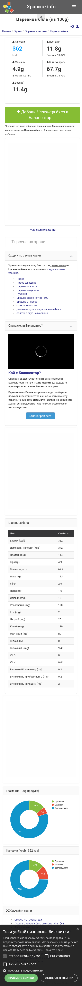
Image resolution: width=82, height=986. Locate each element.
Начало (6, 31)
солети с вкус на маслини (32, 313)
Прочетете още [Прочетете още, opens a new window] (53, 950)
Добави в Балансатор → (42, 114)
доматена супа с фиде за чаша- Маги (39, 309)
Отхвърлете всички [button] (59, 978)
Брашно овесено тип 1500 (32, 297)
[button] (41, 970)
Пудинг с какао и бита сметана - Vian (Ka (39, 923)
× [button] (77, 929)
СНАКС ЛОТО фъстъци (28, 919)
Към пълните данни (42, 229)
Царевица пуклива (28, 290)
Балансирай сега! (40, 416)
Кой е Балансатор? (24, 373)
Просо (20, 278)
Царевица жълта (27, 286)
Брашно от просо (27, 301)
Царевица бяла (59, 31)
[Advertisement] (38, 181)
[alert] (41, 955)
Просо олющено (26, 282)
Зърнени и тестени (36, 31)
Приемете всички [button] (21, 978)
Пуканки (22, 293)
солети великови (27, 305)
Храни (18, 31)
